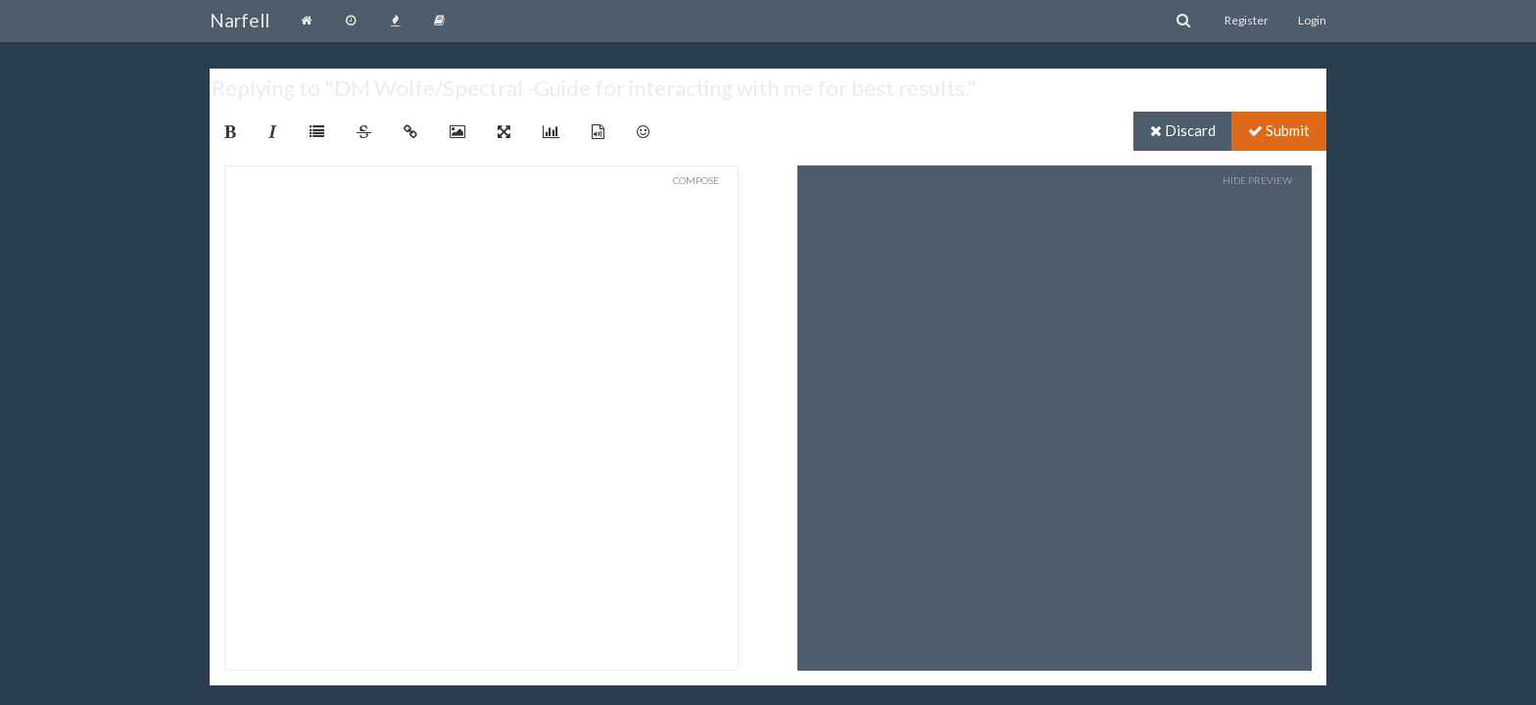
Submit (1279, 130)
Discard (1183, 130)
